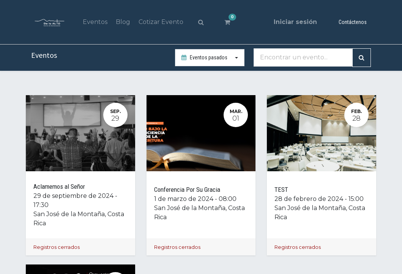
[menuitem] (94, 22)
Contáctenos (353, 22)
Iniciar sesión (295, 21)
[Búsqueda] (361, 57)
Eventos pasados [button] (205, 58)
